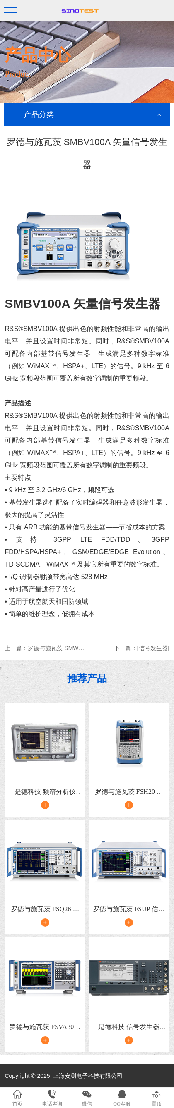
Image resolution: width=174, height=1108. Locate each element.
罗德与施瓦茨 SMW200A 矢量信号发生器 (81, 648)
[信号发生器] (153, 648)
